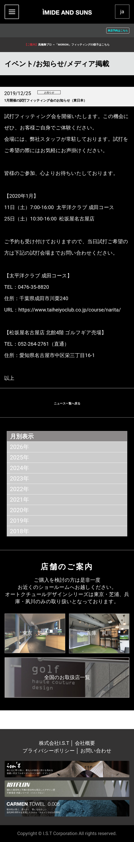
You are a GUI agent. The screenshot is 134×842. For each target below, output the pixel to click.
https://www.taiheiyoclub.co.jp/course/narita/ (69, 310)
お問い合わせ (95, 751)
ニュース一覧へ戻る (67, 403)
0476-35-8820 (33, 287)
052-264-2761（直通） (43, 344)
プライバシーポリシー (49, 751)
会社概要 (85, 743)
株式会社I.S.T (54, 743)
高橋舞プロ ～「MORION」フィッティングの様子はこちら (67, 44)
